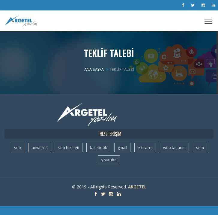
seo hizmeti (68, 147)
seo (17, 147)
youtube (109, 159)
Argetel (137, 187)
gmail (122, 147)
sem (200, 147)
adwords (39, 147)
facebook (98, 147)
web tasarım (174, 147)
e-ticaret (145, 147)
